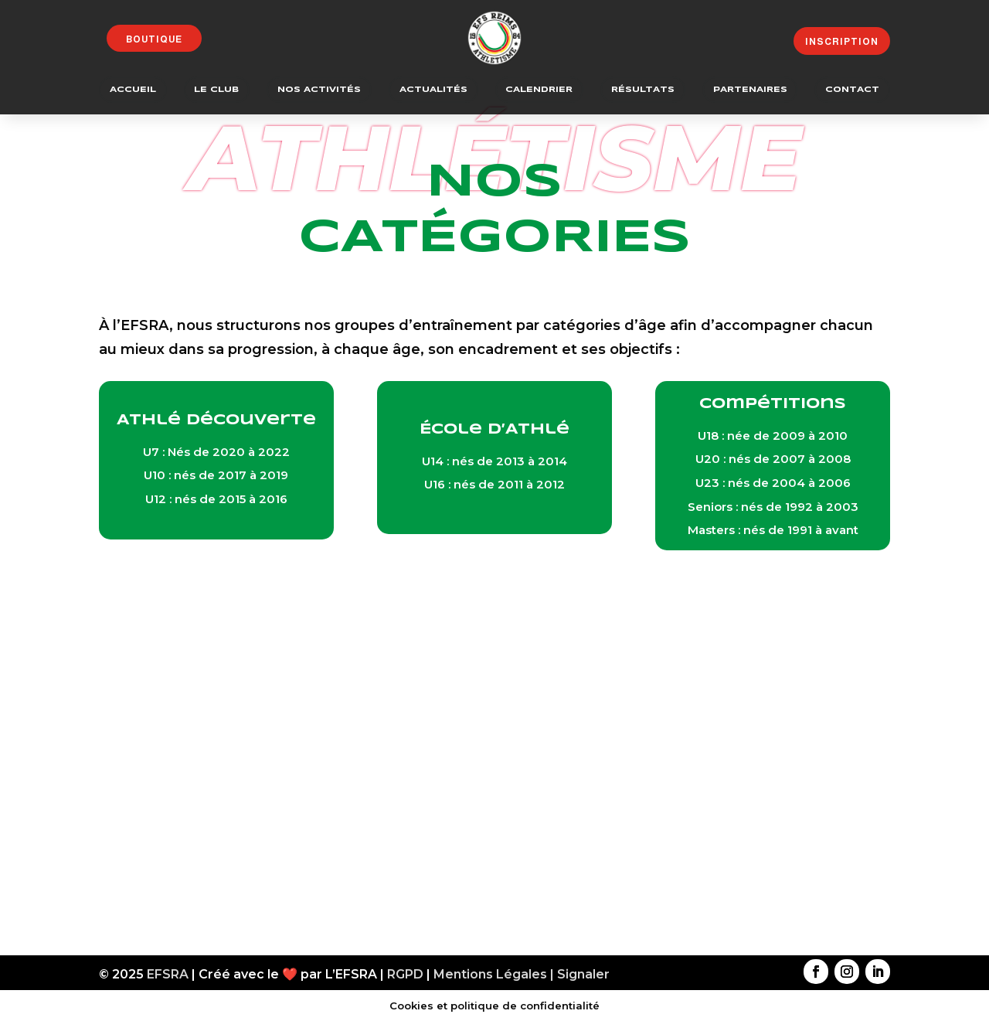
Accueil (133, 90)
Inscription (842, 41)
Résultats (643, 90)
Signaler (583, 974)
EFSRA (168, 974)
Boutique (154, 39)
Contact (852, 90)
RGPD (405, 974)
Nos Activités (319, 90)
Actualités (433, 90)
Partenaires (750, 90)
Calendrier (539, 90)
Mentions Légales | (495, 974)
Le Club (216, 90)
